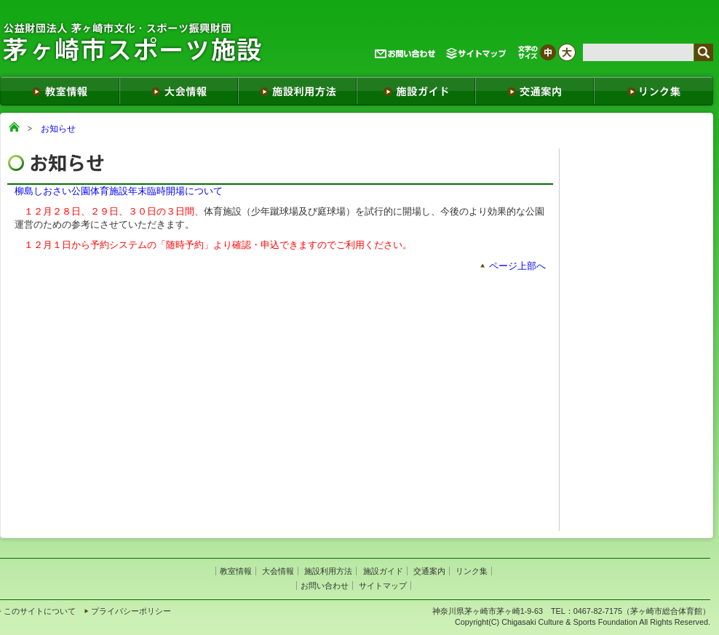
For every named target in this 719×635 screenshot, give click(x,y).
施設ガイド (383, 571)
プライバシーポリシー (131, 611)
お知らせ (58, 129)
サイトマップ (383, 585)
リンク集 (472, 571)
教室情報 (236, 571)
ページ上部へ (517, 265)
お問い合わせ (325, 585)
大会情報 (278, 571)
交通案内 (429, 571)
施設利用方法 (328, 571)
